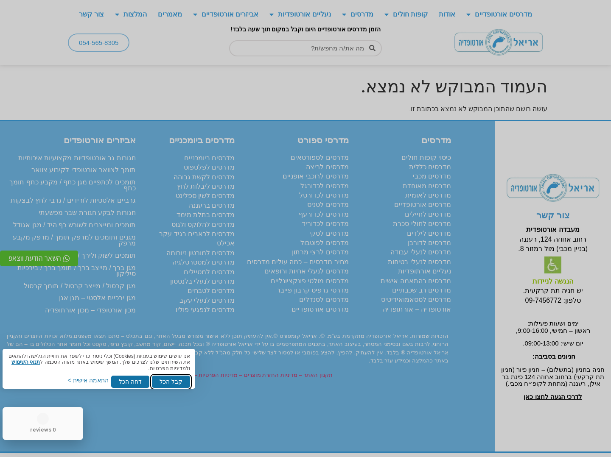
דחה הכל (130, 381)
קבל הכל (171, 381)
